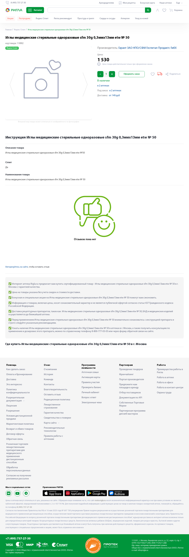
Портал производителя (131, 379)
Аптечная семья (90, 372)
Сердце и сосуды (107, 18)
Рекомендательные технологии (54, 429)
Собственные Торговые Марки (131, 404)
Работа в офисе (165, 382)
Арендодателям (106, 3)
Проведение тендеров (131, 369)
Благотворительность (55, 389)
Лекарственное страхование (52, 406)
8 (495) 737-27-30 (24, 507)
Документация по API (130, 398)
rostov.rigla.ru (100, 501)
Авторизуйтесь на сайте (16, 267)
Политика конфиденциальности (18, 391)
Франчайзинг (126, 374)
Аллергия (125, 18)
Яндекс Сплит (42, 18)
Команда (48, 379)
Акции (10, 18)
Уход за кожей (141, 18)
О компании (50, 369)
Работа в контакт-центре (170, 387)
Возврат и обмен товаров (19, 429)
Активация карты (91, 377)
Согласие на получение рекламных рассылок (18, 477)
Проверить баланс (91, 387)
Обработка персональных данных (18, 469)
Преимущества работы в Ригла (170, 371)
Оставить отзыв (52, 394)
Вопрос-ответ (89, 397)
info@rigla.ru (143, 550)
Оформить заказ (132, 74)
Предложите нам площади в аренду (129, 386)
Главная (9, 30)
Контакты (49, 384)
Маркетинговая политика (20, 424)
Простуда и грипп (85, 18)
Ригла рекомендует (63, 18)
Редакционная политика (57, 399)
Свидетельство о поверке (57, 418)
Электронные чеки (92, 402)
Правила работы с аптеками (53, 437)
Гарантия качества (54, 413)
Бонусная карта (147, 3)
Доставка (11, 379)
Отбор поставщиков (130, 392)
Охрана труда (164, 392)
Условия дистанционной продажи (19, 417)
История (48, 374)
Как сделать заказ (15, 369)
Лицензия (11, 406)
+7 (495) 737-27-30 (18, 538)
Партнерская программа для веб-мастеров (132, 412)
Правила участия (91, 382)
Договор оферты (15, 434)
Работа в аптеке (165, 377)
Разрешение (13, 411)
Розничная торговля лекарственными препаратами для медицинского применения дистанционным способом (17, 453)
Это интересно (14, 384)
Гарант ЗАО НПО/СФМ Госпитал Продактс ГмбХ (147, 48)
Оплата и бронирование (19, 374)
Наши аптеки (166, 3)
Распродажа (24, 18)
